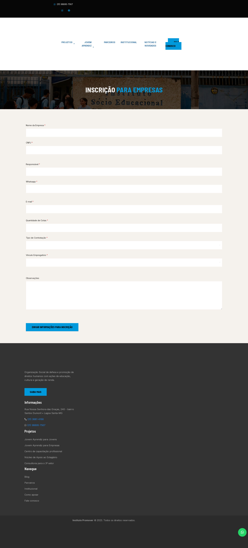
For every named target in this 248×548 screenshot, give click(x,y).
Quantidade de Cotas (37, 220)
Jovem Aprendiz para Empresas (41, 445)
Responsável (33, 164)
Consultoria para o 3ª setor (39, 463)
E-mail (29, 201)
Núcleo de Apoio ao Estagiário (40, 457)
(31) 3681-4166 (35, 419)
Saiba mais (35, 391)
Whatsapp (31, 181)
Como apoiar (31, 494)
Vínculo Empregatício (37, 255)
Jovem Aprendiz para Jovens (40, 439)
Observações (32, 278)
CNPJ (29, 142)
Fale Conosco (172, 44)
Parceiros (29, 482)
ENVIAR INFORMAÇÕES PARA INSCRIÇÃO (52, 327)
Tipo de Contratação (37, 238)
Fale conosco (31, 500)
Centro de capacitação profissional (43, 451)
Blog (26, 476)
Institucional (30, 488)
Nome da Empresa (35, 125)
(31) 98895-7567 (65, 4)
